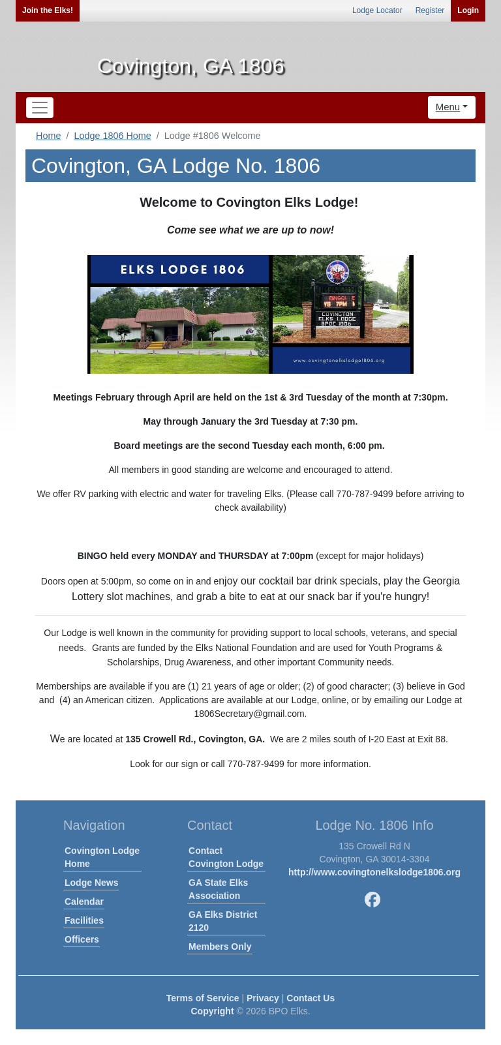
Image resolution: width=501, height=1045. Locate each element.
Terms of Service (202, 998)
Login (468, 10)
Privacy (263, 998)
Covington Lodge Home (102, 857)
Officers (82, 939)
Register (430, 10)
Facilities (84, 920)
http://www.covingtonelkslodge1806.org (374, 872)
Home (48, 135)
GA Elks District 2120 (223, 921)
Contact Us (310, 998)
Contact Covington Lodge (226, 857)
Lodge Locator (377, 10)
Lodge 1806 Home (112, 135)
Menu (448, 106)
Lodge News (91, 882)
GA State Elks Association (218, 889)
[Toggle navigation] (39, 107)
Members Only (220, 946)
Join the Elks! (47, 10)
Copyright (212, 1011)
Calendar (84, 901)
